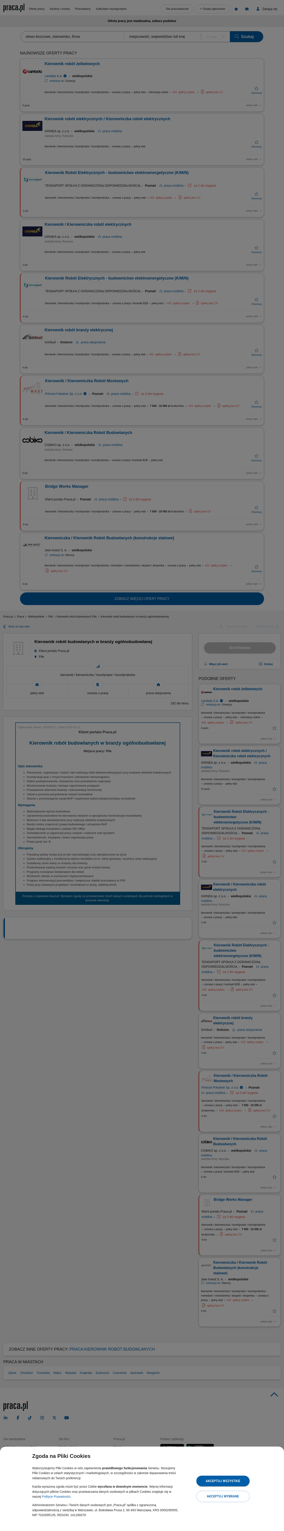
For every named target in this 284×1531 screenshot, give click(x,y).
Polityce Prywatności (56, 1496)
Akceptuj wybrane (223, 1496)
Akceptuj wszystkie (223, 1481)
